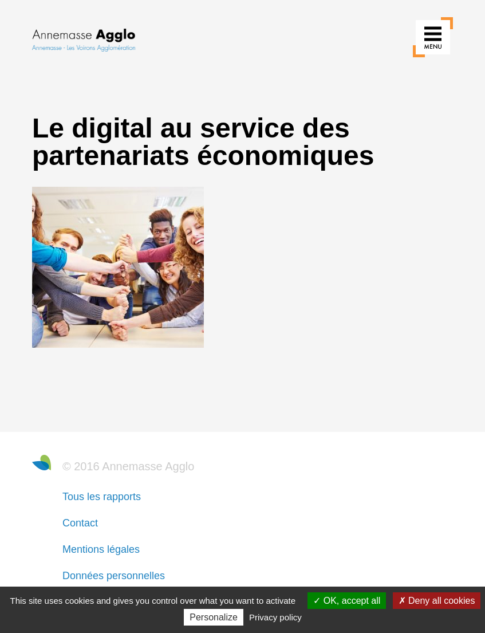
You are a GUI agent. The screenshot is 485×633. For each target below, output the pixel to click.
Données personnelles (113, 575)
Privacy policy (275, 617)
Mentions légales (101, 549)
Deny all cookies (437, 601)
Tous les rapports (101, 496)
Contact (80, 523)
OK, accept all (346, 601)
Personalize (214, 617)
